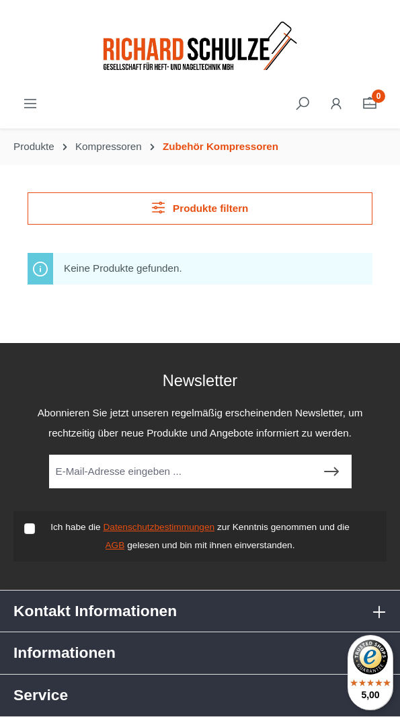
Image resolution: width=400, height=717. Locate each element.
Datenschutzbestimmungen (158, 527)
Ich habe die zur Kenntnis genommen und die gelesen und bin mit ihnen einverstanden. (200, 536)
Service (40, 695)
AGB (115, 545)
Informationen (64, 652)
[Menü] (30, 103)
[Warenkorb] (370, 103)
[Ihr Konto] (336, 103)
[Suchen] (302, 103)
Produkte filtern (200, 207)
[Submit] (331, 471)
